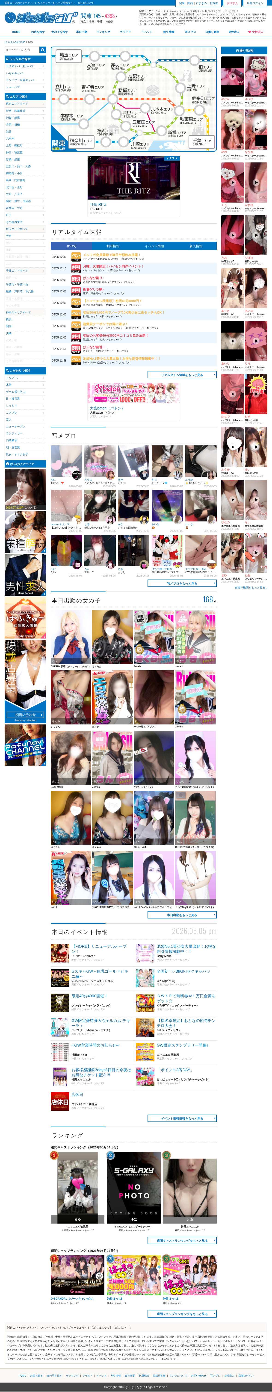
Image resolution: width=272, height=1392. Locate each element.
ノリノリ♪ (12, 378)
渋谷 (9, 131)
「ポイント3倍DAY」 (175, 1070)
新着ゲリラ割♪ (93, 289)
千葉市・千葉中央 (17, 284)
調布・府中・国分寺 (18, 201)
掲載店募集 (159, 1375)
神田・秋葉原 (14, 152)
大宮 (9, 236)
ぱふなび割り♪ (93, 278)
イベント (146, 32)
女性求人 (257, 32)
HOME (16, 32)
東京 (83, 21)
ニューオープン (15, 426)
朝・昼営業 (13, 447)
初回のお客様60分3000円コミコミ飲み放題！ (116, 335)
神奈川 (109, 21)
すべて (71, 246)
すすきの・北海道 (207, 3)
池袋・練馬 (13, 117)
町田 (9, 215)
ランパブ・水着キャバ (20, 80)
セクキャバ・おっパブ (20, 66)
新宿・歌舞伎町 (15, 110)
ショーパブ (13, 87)
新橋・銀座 (13, 159)
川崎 (9, 333)
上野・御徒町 (14, 145)
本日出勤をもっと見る (182, 915)
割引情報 (168, 32)
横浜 (9, 319)
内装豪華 (11, 440)
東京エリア (13, 103)
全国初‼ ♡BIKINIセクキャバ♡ (183, 971)
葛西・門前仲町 (15, 180)
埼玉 (91, 21)
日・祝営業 (13, 398)
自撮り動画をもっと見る (250, 587)
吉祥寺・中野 (14, 208)
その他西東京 (14, 222)
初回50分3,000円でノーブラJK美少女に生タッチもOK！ (124, 312)
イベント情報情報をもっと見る (182, 1118)
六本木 (10, 138)
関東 (182, 3)
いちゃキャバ (14, 73)
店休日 (77, 1094)
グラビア (125, 32)
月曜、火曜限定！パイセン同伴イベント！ (113, 266)
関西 (190, 3)
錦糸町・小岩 (14, 173)
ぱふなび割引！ (94, 347)
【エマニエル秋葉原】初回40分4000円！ (112, 301)
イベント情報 (154, 246)
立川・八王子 (14, 194)
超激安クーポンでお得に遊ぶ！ (105, 324)
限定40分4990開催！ (89, 996)
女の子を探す (59, 32)
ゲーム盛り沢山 (15, 391)
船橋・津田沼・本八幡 (20, 291)
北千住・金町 (14, 187)
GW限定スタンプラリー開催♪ (183, 1045)
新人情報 (195, 246)
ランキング (103, 32)
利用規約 (144, 1375)
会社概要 (130, 1375)
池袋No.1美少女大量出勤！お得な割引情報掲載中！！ (122, 358)
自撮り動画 (212, 32)
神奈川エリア (81, 142)
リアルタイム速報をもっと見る (182, 375)
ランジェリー (14, 433)
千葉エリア (202, 142)
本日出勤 (81, 32)
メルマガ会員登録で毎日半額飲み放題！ (112, 255)
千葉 (100, 21)
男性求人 (233, 32)
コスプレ (11, 412)
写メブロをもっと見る (182, 583)
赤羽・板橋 (13, 124)
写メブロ (190, 32)
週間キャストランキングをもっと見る (182, 1240)
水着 (9, 384)
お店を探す (38, 32)
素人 (9, 419)
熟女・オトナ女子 (17, 454)
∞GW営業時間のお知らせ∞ (95, 1045)
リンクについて (178, 1375)
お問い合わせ (198, 1375)
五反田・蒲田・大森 (18, 166)
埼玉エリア (69, 56)
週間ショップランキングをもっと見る (182, 1314)
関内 (9, 326)
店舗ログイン (255, 3)
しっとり (11, 405)
